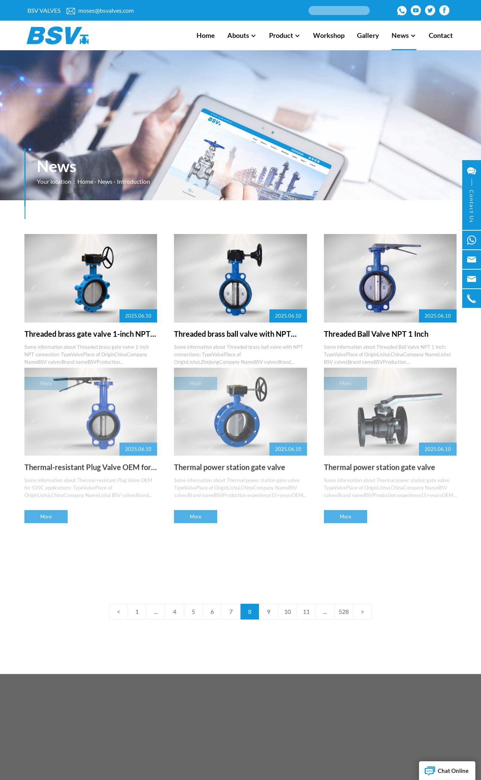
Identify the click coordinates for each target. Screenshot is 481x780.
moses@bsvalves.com (100, 10)
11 (306, 611)
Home (206, 35)
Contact (441, 35)
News (404, 35)
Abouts (242, 35)
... (155, 611)
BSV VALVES (44, 10)
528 (344, 611)
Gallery (368, 35)
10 (287, 611)
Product (285, 35)
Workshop (329, 35)
